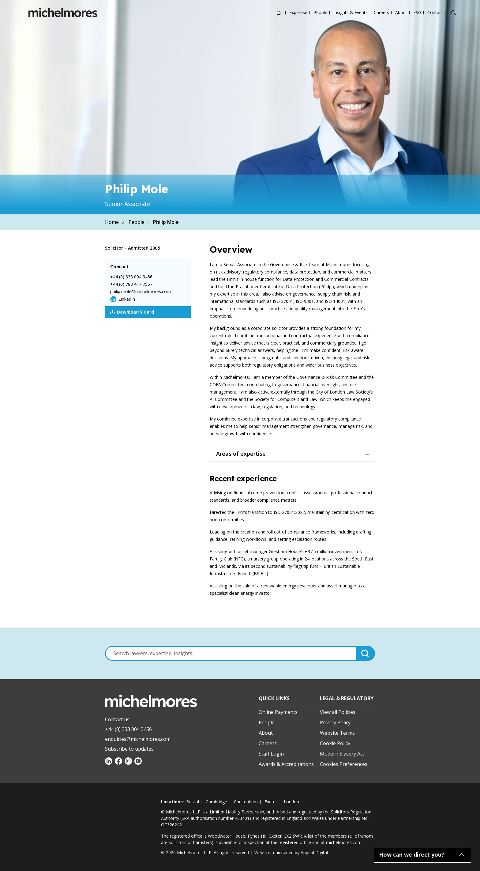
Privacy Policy (335, 722)
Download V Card (132, 312)
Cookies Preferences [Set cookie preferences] (343, 764)
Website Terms (337, 733)
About (401, 12)
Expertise (298, 12)
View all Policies (337, 712)
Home (112, 222)
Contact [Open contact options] (435, 12)
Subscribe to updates (129, 748)
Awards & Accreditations (286, 764)
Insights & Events (350, 12)
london (291, 802)
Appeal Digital (314, 852)
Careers (381, 12)
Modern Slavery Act (342, 753)
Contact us (117, 719)
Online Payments (278, 712)
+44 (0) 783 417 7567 (131, 284)
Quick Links (274, 698)
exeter (270, 802)
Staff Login (271, 753)
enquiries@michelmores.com (138, 739)
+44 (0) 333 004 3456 (131, 277)
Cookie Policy (335, 743)
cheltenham (246, 802)
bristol (192, 802)
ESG (417, 12)
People (320, 12)
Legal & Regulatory (346, 698)
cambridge (216, 802)
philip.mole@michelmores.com (140, 291)
